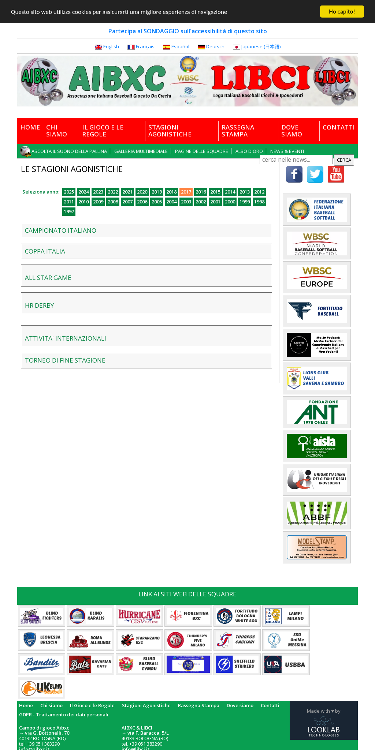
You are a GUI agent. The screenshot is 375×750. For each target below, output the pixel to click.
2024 (83, 191)
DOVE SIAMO (291, 130)
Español (180, 46)
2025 (69, 191)
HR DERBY (39, 305)
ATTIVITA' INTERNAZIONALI (65, 338)
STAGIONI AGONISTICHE (170, 130)
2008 (113, 201)
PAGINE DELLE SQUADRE (201, 151)
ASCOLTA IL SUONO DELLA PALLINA (69, 151)
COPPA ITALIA (45, 251)
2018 (171, 191)
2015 (215, 191)
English (111, 46)
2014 (230, 191)
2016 (201, 191)
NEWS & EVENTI (287, 151)
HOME (30, 127)
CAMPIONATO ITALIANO (60, 230)
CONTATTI (339, 127)
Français (145, 46)
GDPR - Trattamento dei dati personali (63, 714)
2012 (259, 191)
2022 (113, 191)
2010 (83, 201)
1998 (259, 201)
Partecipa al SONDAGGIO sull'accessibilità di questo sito (187, 31)
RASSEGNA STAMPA (238, 130)
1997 (69, 211)
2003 (186, 201)
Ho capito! (342, 11)
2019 (157, 191)
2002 (201, 201)
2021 (127, 191)
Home (26, 705)
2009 (98, 201)
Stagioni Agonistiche (146, 705)
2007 (127, 201)
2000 (230, 201)
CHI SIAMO (56, 130)
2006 (142, 201)
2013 (245, 191)
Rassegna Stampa (198, 705)
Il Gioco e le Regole (92, 705)
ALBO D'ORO (249, 151)
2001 (215, 201)
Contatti (270, 705)
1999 (245, 201)
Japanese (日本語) (261, 46)
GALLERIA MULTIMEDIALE (141, 151)
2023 (98, 191)
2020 (142, 191)
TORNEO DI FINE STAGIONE (65, 360)
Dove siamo (240, 705)
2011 (69, 201)
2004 (171, 201)
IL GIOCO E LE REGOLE (102, 130)
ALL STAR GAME (48, 277)
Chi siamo (51, 705)
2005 (157, 201)
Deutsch (215, 46)
